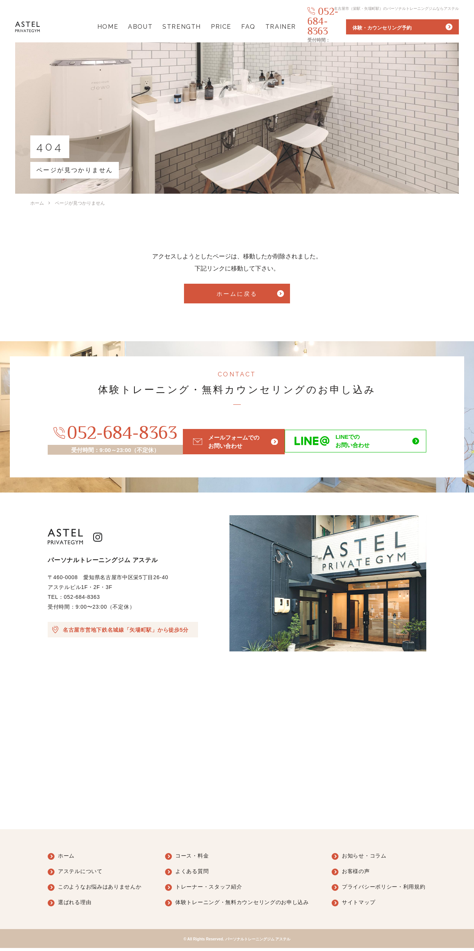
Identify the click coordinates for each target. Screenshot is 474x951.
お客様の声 (356, 874)
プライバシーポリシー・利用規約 (384, 890)
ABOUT (130, 26)
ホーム (37, 203)
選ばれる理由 (74, 905)
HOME (98, 26)
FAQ (239, 26)
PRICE (211, 26)
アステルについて (80, 874)
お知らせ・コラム (364, 859)
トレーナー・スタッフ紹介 (208, 890)
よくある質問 (192, 874)
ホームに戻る (237, 295)
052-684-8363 (339, 24)
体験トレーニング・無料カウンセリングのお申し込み (242, 905)
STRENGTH (172, 26)
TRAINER (271, 26)
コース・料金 (192, 859)
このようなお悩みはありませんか (100, 890)
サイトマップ (358, 905)
